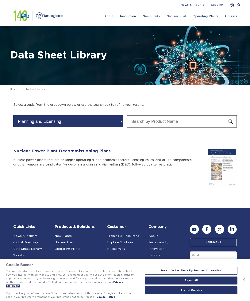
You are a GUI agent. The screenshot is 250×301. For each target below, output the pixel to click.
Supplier (217, 5)
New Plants (151, 16)
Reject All (191, 280)
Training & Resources (123, 235)
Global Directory (26, 242)
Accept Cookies (191, 290)
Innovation (128, 16)
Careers (231, 16)
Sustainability (158, 242)
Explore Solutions (120, 242)
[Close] (244, 279)
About (108, 16)
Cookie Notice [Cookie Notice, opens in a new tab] (105, 297)
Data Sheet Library (27, 248)
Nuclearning (116, 248)
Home (13, 89)
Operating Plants (205, 16)
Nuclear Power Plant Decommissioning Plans (62, 151)
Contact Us (213, 242)
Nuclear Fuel (176, 16)
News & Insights (192, 5)
